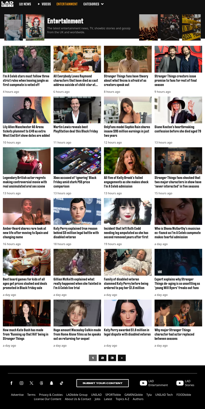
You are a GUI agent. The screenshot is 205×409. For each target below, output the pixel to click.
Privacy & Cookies (51, 395)
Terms (31, 395)
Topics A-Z (122, 399)
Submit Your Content (103, 383)
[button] (13, 26)
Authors (138, 399)
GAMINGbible (134, 395)
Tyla (149, 395)
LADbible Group (77, 395)
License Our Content (47, 399)
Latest (108, 399)
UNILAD (96, 395)
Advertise (17, 395)
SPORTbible (113, 395)
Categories (93, 4)
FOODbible (183, 395)
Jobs (98, 399)
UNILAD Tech (164, 395)
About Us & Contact (78, 399)
